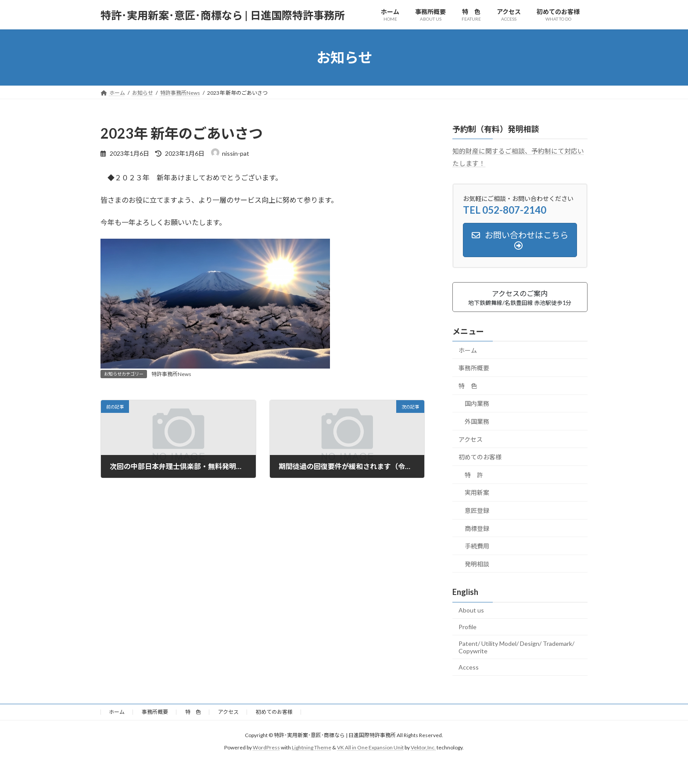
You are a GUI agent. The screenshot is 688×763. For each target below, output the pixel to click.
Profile (468, 626)
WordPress (266, 748)
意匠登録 (477, 510)
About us (471, 610)
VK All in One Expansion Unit (370, 748)
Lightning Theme (311, 748)
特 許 (474, 475)
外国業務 (477, 421)
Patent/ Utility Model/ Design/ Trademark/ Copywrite (516, 647)
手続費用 (477, 546)
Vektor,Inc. (423, 748)
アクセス (471, 439)
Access (469, 667)
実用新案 (477, 493)
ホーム (468, 350)
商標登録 (477, 528)
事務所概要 (474, 368)
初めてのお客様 (480, 457)
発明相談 (477, 564)
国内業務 (477, 404)
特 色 (468, 386)
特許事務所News (171, 374)
